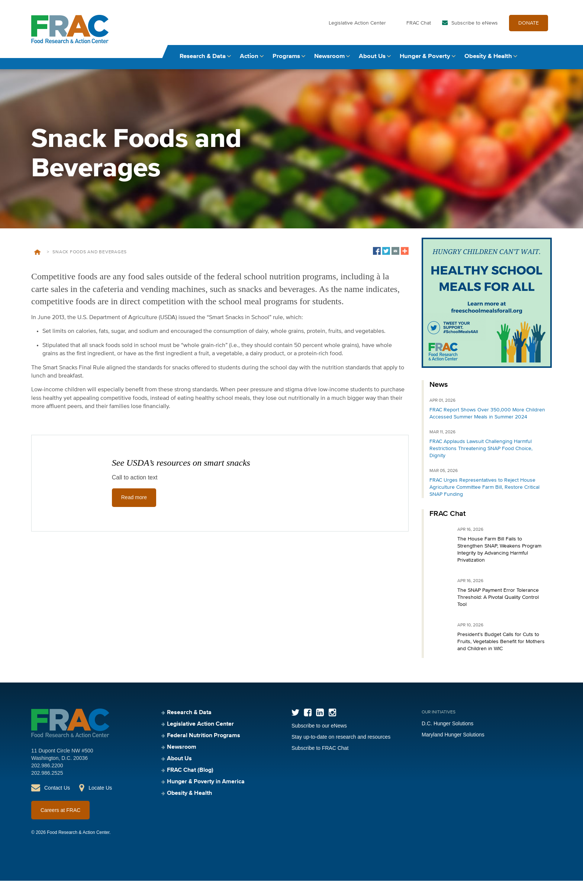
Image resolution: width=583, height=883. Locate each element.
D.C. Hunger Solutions (447, 726)
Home (37, 254)
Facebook (308, 715)
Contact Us (57, 790)
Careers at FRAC (60, 812)
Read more (134, 500)
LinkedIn (320, 715)
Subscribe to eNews (474, 25)
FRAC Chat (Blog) (190, 773)
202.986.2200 (47, 768)
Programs (286, 58)
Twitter (295, 715)
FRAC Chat (418, 25)
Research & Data (203, 58)
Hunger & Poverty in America (206, 784)
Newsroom (329, 58)
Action (249, 58)
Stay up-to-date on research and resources (341, 739)
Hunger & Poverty (425, 58)
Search (545, 58)
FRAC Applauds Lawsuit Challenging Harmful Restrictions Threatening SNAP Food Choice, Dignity (480, 450)
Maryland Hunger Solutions (453, 737)
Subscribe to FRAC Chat (320, 750)
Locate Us (100, 790)
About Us (372, 58)
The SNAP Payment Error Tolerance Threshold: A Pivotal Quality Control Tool (498, 599)
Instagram (332, 715)
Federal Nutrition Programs (203, 738)
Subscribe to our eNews (319, 728)
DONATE (528, 25)
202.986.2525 (47, 775)
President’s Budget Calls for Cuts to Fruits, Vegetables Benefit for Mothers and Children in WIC (501, 644)
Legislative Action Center (357, 25)
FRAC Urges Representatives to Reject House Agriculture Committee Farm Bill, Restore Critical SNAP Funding (484, 489)
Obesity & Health (488, 58)
